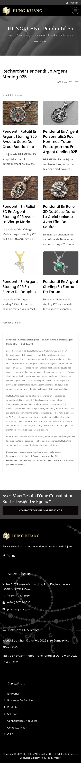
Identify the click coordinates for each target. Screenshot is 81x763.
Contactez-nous (17, 727)
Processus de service (20, 700)
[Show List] (76, 82)
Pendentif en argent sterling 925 (20, 460)
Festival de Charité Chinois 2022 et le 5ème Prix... (36, 641)
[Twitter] (8, 556)
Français (74, 2)
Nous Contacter (18, 464)
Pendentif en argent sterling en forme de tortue (60, 286)
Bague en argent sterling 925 (19, 456)
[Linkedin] (13, 556)
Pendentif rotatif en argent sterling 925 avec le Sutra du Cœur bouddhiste (20, 139)
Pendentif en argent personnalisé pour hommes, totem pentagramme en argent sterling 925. (60, 141)
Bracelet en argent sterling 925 (49, 460)
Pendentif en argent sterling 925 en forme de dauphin (20, 286)
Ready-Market (54, 757)
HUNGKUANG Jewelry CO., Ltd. (40, 753)
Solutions (12, 713)
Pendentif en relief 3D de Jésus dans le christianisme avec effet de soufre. (59, 216)
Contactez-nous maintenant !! (40, 510)
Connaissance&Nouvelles (22, 720)
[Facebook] (4, 556)
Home (43, 41)
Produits (12, 707)
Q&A (10, 734)
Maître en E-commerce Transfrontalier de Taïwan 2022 (40, 656)
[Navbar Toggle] (75, 10)
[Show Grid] (71, 82)
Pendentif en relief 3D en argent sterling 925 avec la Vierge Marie (19, 214)
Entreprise (13, 693)
